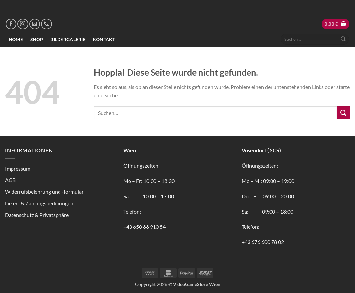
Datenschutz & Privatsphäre (37, 215)
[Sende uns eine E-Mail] (34, 24)
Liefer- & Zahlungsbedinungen (39, 203)
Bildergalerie (67, 39)
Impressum (17, 168)
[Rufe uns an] (46, 24)
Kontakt (104, 39)
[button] (335, 24)
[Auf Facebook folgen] (11, 24)
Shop (36, 39)
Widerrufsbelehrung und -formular (44, 191)
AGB (10, 180)
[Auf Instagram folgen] (22, 24)
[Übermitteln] (343, 39)
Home (16, 39)
